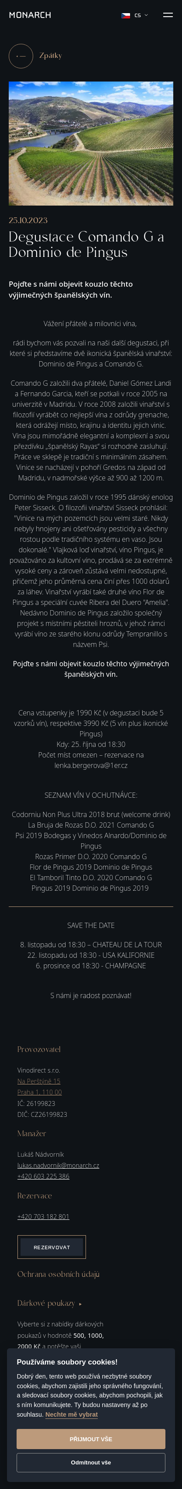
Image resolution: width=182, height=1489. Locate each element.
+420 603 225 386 (43, 1176)
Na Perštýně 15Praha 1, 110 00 (39, 1086)
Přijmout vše (91, 1439)
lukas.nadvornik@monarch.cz (58, 1165)
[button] (168, 14)
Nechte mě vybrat (71, 1414)
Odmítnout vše (91, 1462)
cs (134, 15)
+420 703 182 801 (43, 1216)
